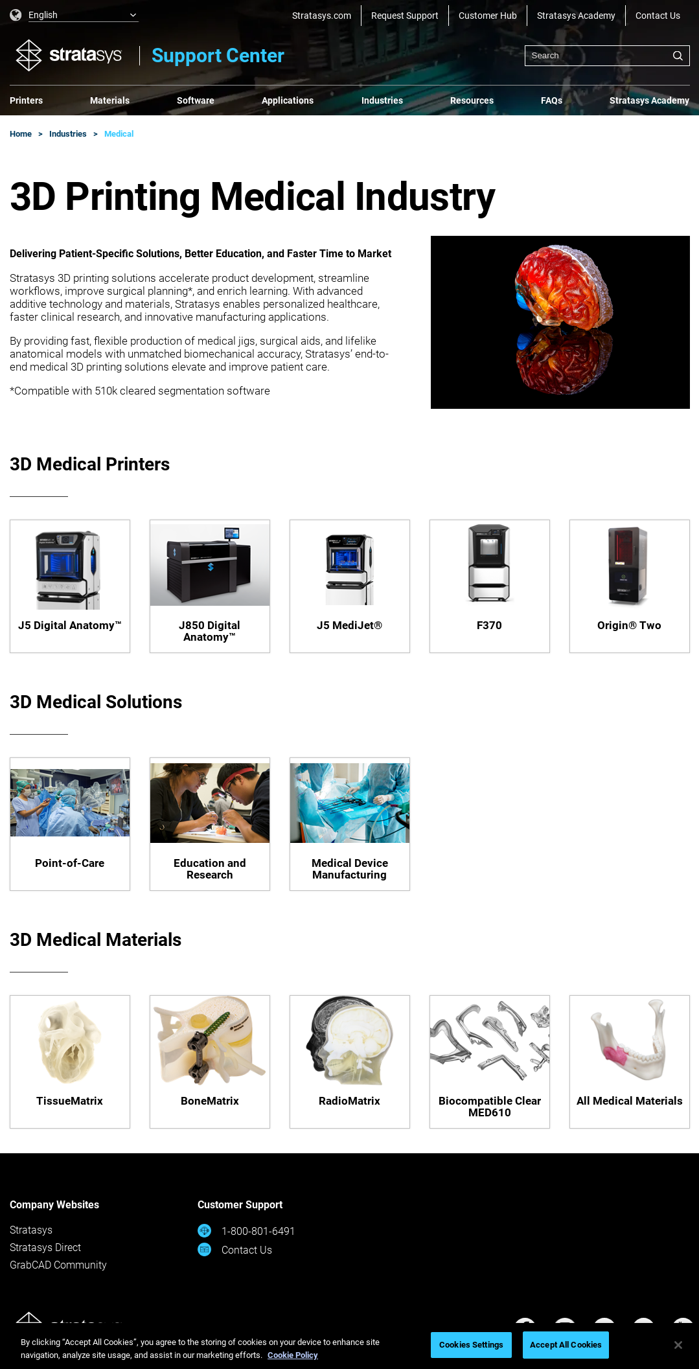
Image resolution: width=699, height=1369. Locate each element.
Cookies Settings (471, 1345)
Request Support (405, 15)
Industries (382, 100)
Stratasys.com (321, 15)
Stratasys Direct (45, 1247)
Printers (26, 100)
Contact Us (658, 15)
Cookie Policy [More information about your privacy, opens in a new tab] (293, 1355)
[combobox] (607, 55)
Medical (118, 134)
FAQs (551, 100)
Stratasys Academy (576, 15)
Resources (472, 100)
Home (21, 134)
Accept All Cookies (566, 1345)
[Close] (678, 1345)
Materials (110, 100)
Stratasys (31, 1230)
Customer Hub (488, 15)
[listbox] (74, 15)
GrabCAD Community (58, 1265)
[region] (349, 1346)
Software (195, 100)
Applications (288, 100)
